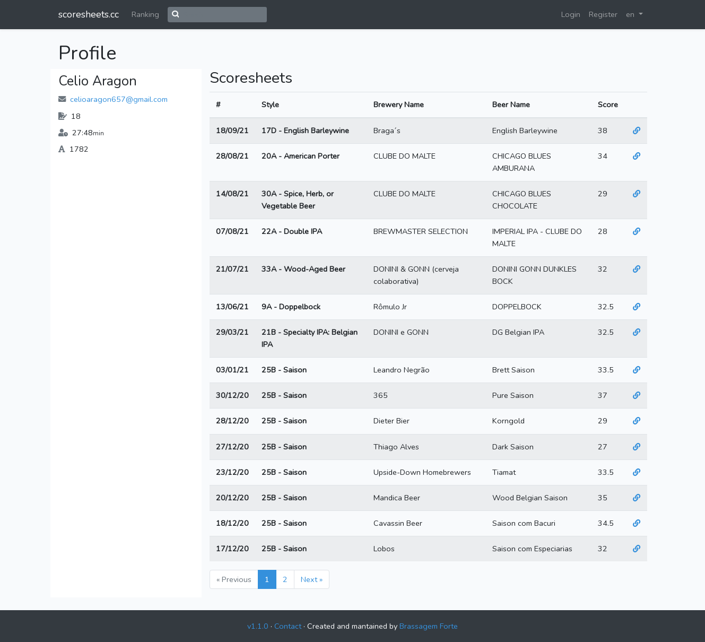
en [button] (631, 14)
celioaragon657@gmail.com (119, 99)
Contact (287, 626)
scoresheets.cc (88, 14)
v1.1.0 (257, 626)
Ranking (145, 14)
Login (570, 14)
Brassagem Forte (428, 626)
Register (603, 14)
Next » (312, 579)
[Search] (223, 14)
